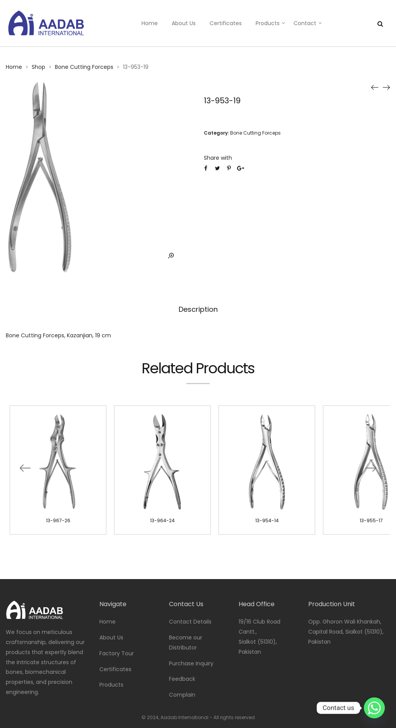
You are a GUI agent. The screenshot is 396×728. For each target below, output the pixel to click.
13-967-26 (58, 520)
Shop (38, 67)
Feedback (182, 679)
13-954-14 (267, 520)
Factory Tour (116, 653)
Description (198, 309)
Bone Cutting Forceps (84, 67)
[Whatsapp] (374, 707)
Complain (182, 695)
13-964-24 (162, 520)
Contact (305, 23)
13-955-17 (371, 520)
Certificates (226, 23)
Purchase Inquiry (191, 663)
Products (268, 23)
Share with (218, 158)
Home (150, 23)
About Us (184, 23)
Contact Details (190, 621)
